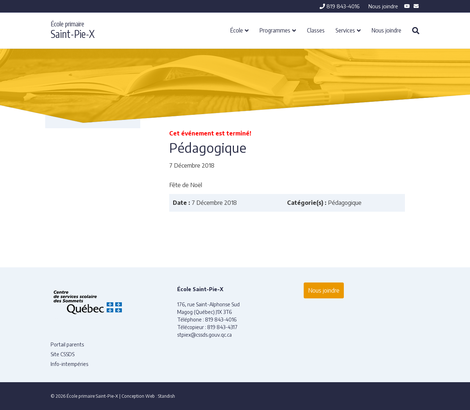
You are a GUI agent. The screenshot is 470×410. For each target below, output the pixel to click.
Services (345, 30)
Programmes (275, 30)
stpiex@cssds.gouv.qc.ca (204, 335)
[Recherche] (413, 30)
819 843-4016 (340, 6)
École (236, 30)
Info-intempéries (69, 364)
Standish (166, 396)
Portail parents (67, 344)
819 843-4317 (222, 327)
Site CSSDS (62, 354)
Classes (316, 30)
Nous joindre (383, 6)
